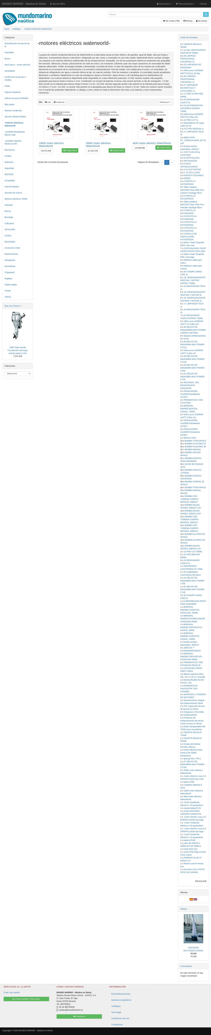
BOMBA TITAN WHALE (195, 441)
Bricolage (9, 217)
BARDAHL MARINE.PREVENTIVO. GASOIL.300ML (191, 627)
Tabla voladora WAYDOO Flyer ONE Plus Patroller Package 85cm (192, 204)
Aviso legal (116, 1012)
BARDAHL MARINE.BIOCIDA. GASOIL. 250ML (189, 409)
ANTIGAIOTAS (190, 161)
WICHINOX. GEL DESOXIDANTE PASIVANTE (189, 385)
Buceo (7, 58)
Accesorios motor (12, 248)
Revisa (203, 4)
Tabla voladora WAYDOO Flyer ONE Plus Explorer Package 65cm (192, 190)
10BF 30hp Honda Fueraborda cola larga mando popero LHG (18, 350)
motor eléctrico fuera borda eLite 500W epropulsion (191, 753)
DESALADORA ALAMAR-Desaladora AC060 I (190, 432)
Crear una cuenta (11, 992)
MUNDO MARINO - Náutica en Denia (24, 3)
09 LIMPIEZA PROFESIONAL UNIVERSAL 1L (188, 79)
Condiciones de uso (120, 1018)
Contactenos (117, 1024)
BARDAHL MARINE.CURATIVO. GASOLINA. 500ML (190, 610)
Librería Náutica (12, 186)
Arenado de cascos (13, 193)
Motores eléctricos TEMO (16, 199)
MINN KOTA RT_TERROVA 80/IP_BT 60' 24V (193, 140)
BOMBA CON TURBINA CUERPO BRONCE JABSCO (189, 499)
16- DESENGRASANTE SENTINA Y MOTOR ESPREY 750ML (192, 280)
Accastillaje (10, 180)
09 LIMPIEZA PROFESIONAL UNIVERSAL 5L (188, 59)
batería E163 (189, 840)
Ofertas (183, 909)
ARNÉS (187, 178)
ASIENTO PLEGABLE (194, 175)
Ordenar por (165, 102)
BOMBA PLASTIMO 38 (195, 446)
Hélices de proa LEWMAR (16, 98)
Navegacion (10, 260)
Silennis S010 (190, 438)
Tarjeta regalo (11, 284)
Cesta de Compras (188, 37)
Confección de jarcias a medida (15, 78)
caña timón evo (190, 849)
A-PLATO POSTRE (192, 169)
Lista (48, 102)
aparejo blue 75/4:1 (192, 758)
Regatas (8, 278)
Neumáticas (10, 266)
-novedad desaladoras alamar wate (15, 133)
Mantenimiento (11, 254)
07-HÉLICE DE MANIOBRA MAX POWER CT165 (192, 764)
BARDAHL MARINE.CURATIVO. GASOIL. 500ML (190, 636)
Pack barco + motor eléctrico (17, 65)
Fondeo (8, 156)
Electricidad (10, 242)
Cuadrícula (59, 102)
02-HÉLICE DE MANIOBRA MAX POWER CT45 (192, 589)
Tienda (8, 291)
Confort (8, 235)
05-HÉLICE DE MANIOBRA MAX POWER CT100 (192, 359)
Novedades (10, 71)
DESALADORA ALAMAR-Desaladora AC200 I (190, 423)
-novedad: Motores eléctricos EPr (13, 142)
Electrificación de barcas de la (17, 45)
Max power (9, 104)
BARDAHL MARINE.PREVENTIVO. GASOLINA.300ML (191, 656)
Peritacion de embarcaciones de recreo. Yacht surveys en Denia (192, 721)
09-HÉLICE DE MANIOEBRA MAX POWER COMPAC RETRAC (193, 330)
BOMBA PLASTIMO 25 (195, 443)
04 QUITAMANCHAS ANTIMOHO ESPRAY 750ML (191, 108)
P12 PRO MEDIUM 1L (194, 129)
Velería (8, 297)
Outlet (7, 86)
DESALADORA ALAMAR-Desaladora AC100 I (190, 394)
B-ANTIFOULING (191, 158)
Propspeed (9, 272)
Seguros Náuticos (13, 92)
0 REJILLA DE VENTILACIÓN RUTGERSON (188, 237)
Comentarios (186, 966)
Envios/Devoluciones (120, 994)
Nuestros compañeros (121, 1000)
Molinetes (9, 162)
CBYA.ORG (10, 229)
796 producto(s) (185, 4)
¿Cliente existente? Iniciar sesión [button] (26, 999)
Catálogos (116, 1006)
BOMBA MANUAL (193, 449)
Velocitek (9, 205)
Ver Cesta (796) (171, 21)
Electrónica (10, 150)
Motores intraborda (13, 110)
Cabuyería (9, 223)
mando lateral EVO (192, 808)
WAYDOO (9, 174)
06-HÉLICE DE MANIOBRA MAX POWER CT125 (192, 344)
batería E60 (189, 782)
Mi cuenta (201, 21)
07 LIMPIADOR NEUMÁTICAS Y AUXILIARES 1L (189, 88)
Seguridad (9, 168)
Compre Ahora (70, 150)
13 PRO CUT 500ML (193, 551)
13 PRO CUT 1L (191, 120)
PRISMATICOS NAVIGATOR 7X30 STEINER (189, 689)
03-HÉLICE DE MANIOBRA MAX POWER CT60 (192, 368)
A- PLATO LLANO (192, 172)
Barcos (8, 211)
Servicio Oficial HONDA (15, 116)
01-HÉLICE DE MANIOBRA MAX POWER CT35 (192, 377)
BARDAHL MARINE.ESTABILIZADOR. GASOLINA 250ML (192, 619)
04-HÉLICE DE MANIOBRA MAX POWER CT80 (192, 581)
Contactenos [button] (79, 1016)
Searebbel (9, 52)
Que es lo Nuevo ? (13, 306)
